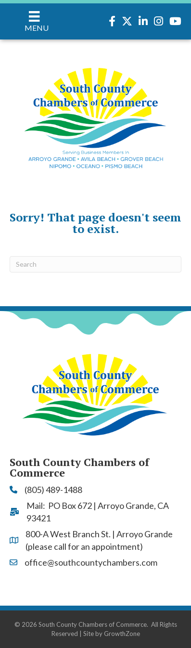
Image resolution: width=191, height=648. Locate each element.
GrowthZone (122, 633)
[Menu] (34, 21)
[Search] (95, 264)
